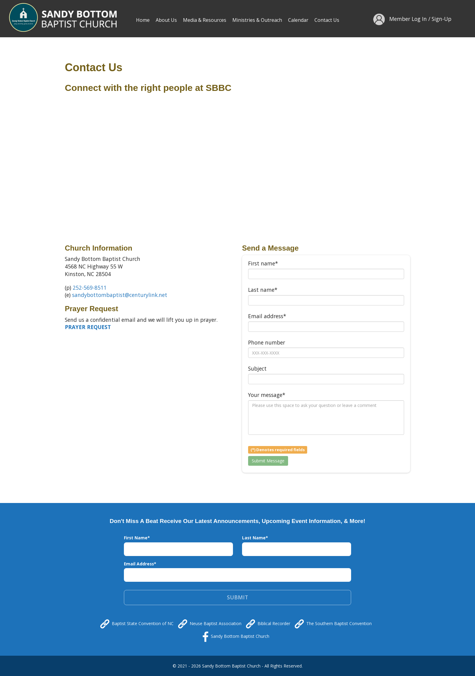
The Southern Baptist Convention (333, 623)
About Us (166, 20)
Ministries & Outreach (257, 20)
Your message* (266, 394)
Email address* (267, 316)
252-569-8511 (90, 287)
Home (143, 20)
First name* (263, 263)
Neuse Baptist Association (209, 623)
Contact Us (326, 20)
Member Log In (408, 18)
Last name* (262, 289)
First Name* (137, 538)
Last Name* (255, 538)
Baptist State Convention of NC (137, 623)
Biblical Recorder (268, 623)
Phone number (266, 342)
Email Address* (140, 564)
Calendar (298, 20)
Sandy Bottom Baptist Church (236, 636)
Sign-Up (441, 18)
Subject (257, 368)
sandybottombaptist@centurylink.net (119, 294)
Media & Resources (204, 20)
